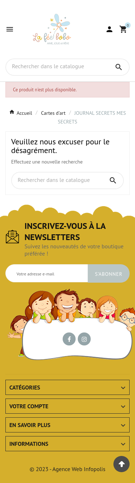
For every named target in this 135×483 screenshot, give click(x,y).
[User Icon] (109, 29)
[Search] (118, 67)
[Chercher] (57, 66)
